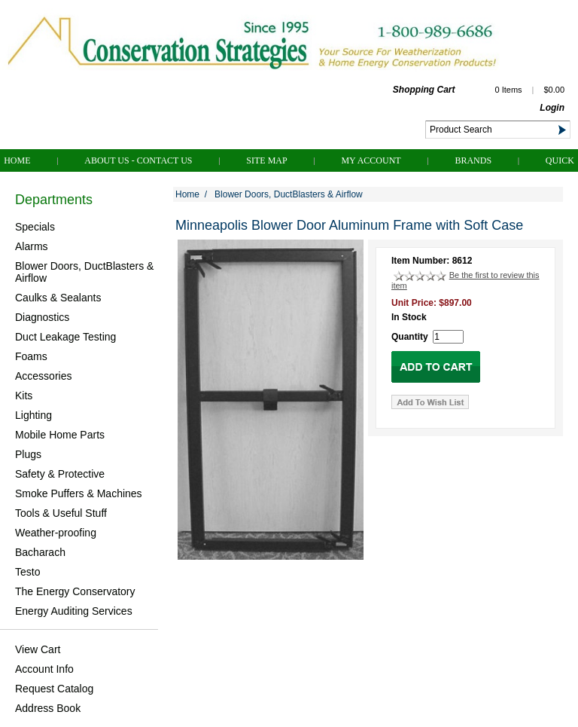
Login (552, 107)
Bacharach (40, 552)
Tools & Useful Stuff (61, 513)
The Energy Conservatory (75, 591)
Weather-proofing (55, 533)
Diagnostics (42, 317)
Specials (35, 227)
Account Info (44, 669)
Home (17, 160)
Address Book (48, 708)
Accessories (43, 376)
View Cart (37, 649)
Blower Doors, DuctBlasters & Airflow (84, 272)
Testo (27, 572)
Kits (23, 395)
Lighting (33, 415)
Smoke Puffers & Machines (78, 493)
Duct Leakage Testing (65, 337)
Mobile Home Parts (60, 435)
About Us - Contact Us (138, 160)
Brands (473, 160)
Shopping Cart (424, 89)
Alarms (31, 246)
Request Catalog (54, 689)
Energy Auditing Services (73, 611)
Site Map (266, 160)
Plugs (28, 454)
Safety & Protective (60, 474)
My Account (370, 160)
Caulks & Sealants (58, 298)
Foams (31, 356)
